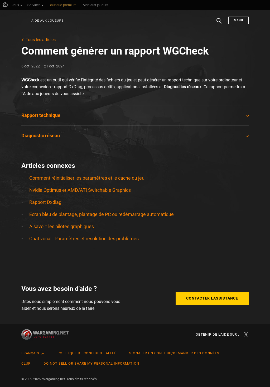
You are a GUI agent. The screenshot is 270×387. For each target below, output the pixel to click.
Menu (238, 20)
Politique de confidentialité (86, 353)
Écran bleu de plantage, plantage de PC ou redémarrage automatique (101, 214)
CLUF (25, 363)
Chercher (219, 23)
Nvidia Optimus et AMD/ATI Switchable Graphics (80, 190)
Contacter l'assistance (212, 298)
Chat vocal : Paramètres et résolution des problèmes (84, 238)
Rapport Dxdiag (45, 202)
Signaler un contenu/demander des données (174, 353)
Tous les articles (41, 39)
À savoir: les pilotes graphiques (61, 226)
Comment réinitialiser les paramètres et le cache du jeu (86, 178)
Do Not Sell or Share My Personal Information (91, 363)
